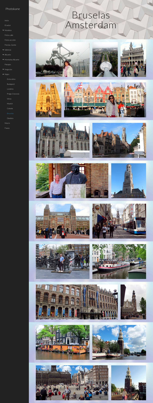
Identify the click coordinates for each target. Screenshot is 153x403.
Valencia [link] (8, 50)
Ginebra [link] (10, 118)
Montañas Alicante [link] (12, 59)
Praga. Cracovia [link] (13, 94)
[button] (150, 3)
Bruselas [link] (10, 113)
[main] (91, 19)
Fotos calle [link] (9, 35)
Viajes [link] (7, 74)
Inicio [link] (7, 20)
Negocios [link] (8, 69)
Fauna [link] (7, 128)
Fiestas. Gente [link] (10, 45)
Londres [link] (10, 89)
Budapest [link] (11, 84)
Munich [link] (10, 103)
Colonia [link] (10, 108)
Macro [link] (7, 123)
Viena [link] (9, 99)
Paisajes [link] (8, 64)
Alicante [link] (8, 54)
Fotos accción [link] (10, 40)
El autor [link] (8, 25)
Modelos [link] (8, 30)
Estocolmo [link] (11, 79)
